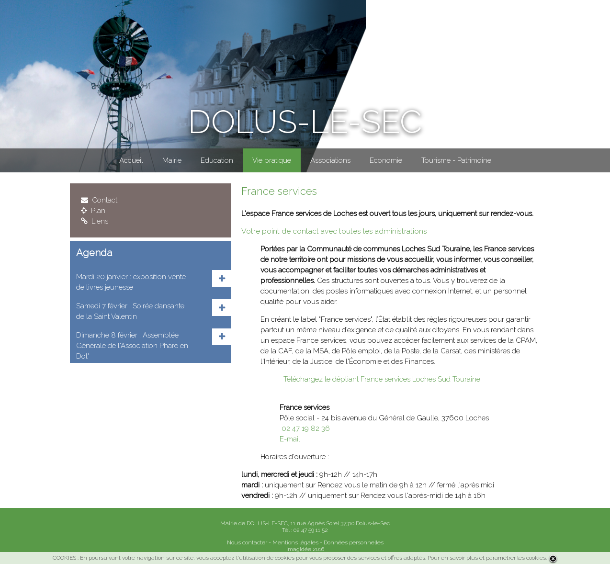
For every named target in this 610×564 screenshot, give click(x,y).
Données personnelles (354, 542)
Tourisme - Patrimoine (456, 160)
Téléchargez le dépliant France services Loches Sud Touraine (380, 379)
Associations (330, 160)
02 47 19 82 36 (305, 428)
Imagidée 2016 (305, 549)
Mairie (171, 160)
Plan (93, 210)
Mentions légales (295, 542)
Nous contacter (247, 542)
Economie (386, 160)
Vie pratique (271, 160)
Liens (94, 221)
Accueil (131, 160)
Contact (99, 200)
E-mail (290, 439)
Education (217, 160)
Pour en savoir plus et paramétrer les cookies (487, 557)
